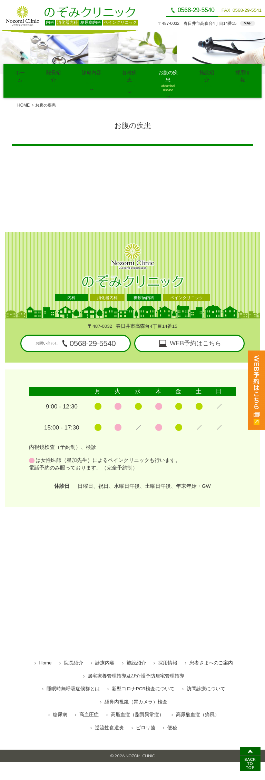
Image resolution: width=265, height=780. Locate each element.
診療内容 (91, 73)
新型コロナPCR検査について (143, 672)
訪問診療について (206, 672)
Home (45, 646)
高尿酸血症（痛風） (197, 698)
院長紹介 (53, 73)
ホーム (20, 73)
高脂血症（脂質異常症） (137, 698)
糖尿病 (60, 698)
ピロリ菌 (145, 711)
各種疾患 (129, 73)
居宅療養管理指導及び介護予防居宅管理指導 (136, 659)
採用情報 (243, 73)
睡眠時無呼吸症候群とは (73, 672)
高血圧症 (89, 698)
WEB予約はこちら (195, 326)
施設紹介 (207, 73)
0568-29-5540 (196, 10)
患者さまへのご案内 (211, 646)
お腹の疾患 (167, 73)
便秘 (172, 711)
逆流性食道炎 (109, 711)
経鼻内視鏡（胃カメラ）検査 (136, 685)
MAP (248, 23)
